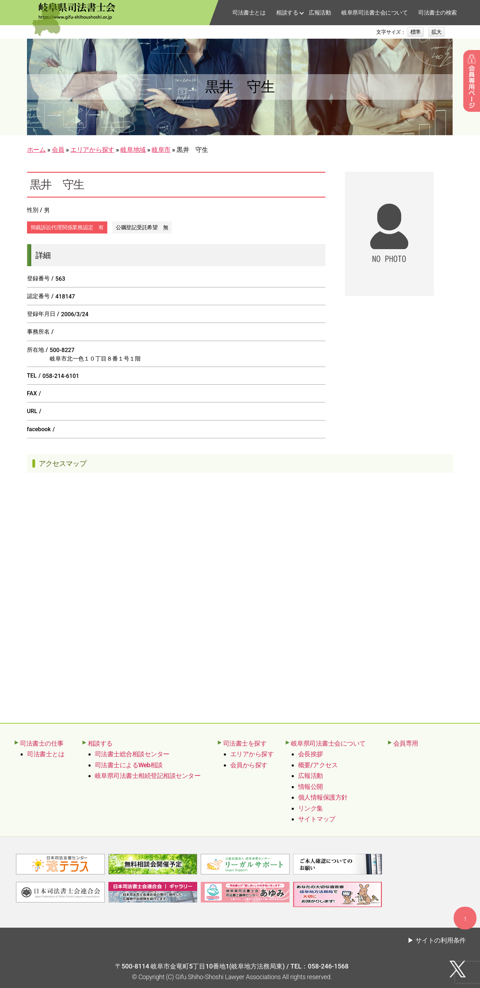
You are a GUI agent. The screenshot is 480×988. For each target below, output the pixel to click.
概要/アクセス (318, 765)
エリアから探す (92, 149)
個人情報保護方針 (323, 797)
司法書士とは (248, 12)
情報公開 (310, 786)
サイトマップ (316, 819)
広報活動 (320, 12)
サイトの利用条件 (440, 939)
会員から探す (249, 765)
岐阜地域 (133, 149)
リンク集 (310, 808)
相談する (287, 12)
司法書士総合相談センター (132, 754)
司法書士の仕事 (42, 743)
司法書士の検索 (437, 12)
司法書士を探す (245, 743)
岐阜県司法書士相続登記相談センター (148, 775)
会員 (58, 149)
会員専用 (405, 743)
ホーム (36, 149)
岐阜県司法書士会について (374, 12)
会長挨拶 (310, 754)
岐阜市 (161, 149)
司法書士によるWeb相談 (129, 765)
